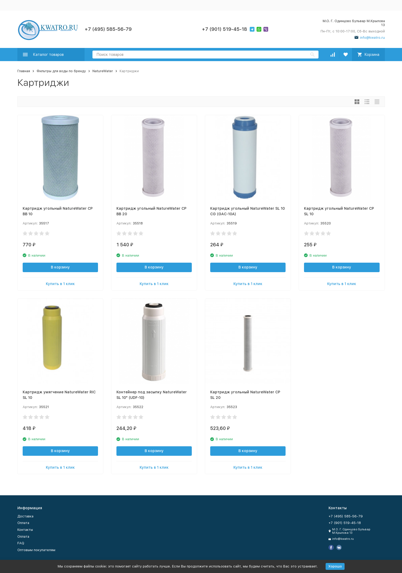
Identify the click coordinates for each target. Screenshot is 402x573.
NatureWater (102, 71)
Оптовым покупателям (36, 550)
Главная (23, 71)
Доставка (25, 516)
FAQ (20, 543)
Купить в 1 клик (60, 284)
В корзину (60, 267)
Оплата (23, 523)
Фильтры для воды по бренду (61, 71)
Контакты (25, 530)
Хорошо (335, 566)
